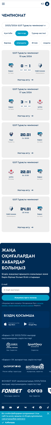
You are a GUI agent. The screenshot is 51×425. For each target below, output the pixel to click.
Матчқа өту (25, 80)
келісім (31, 305)
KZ (42, 4)
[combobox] (25, 25)
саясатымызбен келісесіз (13, 419)
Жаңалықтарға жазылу (25, 297)
